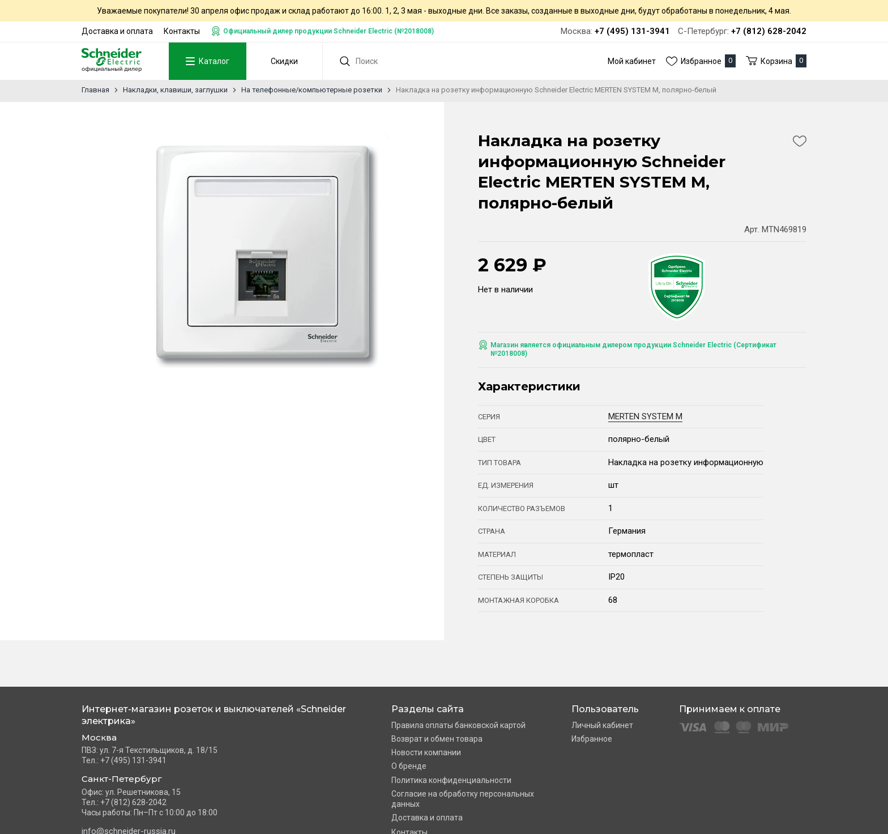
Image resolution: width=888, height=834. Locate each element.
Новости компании (426, 752)
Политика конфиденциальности (451, 780)
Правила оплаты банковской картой (458, 725)
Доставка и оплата (117, 31)
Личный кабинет (602, 725)
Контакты (182, 31)
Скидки (281, 61)
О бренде (408, 766)
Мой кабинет (632, 61)
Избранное (591, 738)
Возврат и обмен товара (437, 738)
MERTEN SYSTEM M (645, 416)
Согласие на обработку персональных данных (462, 799)
